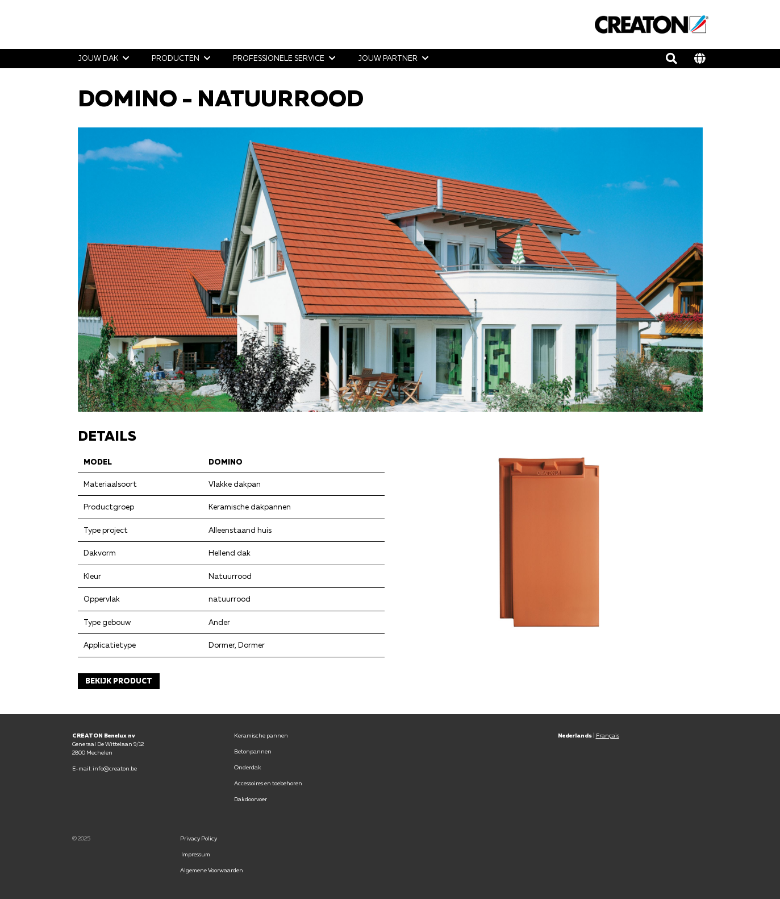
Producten (175, 58)
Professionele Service (278, 58)
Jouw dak (98, 58)
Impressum (195, 854)
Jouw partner (388, 58)
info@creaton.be (114, 768)
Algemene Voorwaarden (211, 870)
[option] (390, 269)
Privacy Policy (199, 838)
